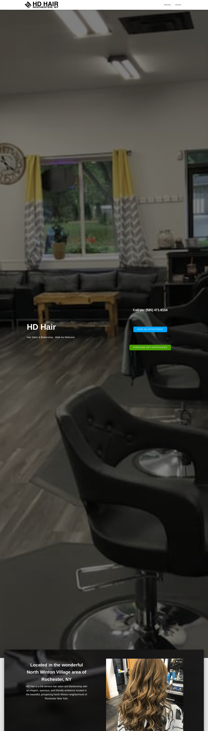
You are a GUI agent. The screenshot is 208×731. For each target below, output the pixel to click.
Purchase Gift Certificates (150, 347)
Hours (178, 5)
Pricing (167, 5)
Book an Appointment (150, 329)
